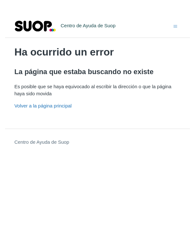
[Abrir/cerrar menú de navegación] (175, 26)
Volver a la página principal (43, 105)
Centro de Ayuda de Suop (41, 142)
